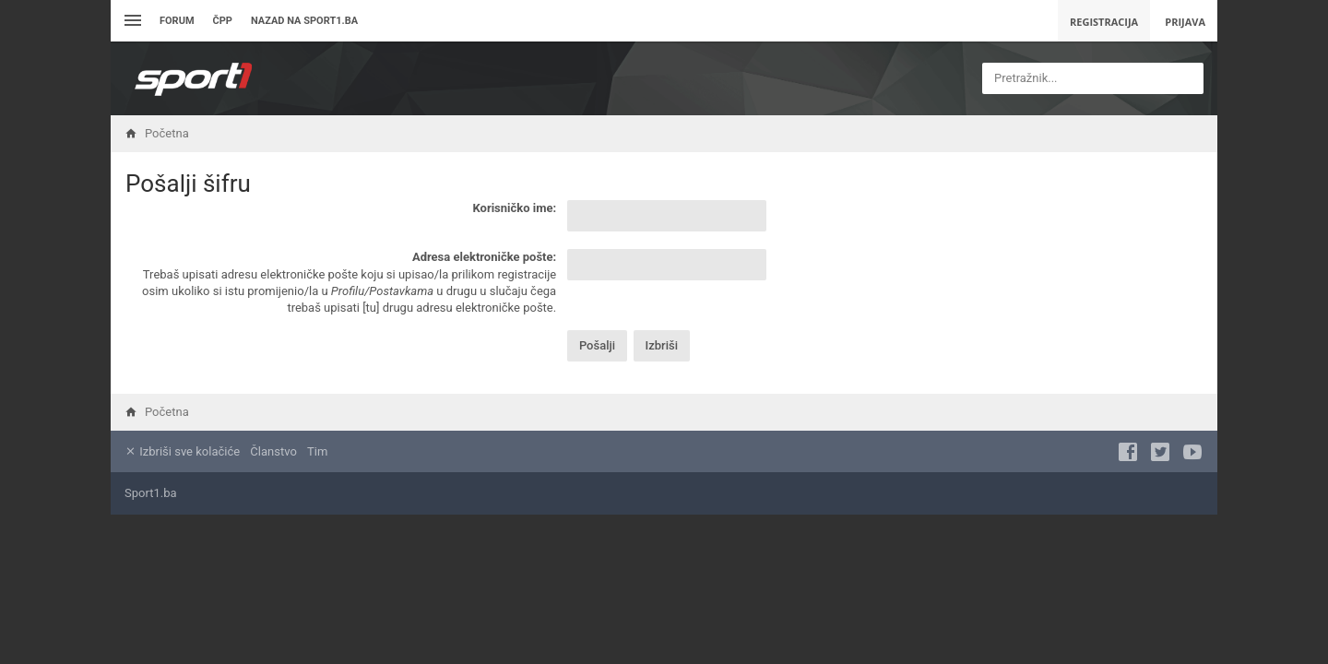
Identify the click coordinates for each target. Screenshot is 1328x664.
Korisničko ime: (514, 208)
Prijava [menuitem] (1185, 22)
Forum (177, 21)
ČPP (222, 21)
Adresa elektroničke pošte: (484, 257)
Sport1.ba (151, 493)
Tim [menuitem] (317, 451)
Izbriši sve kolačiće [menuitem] (182, 451)
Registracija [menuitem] (1104, 22)
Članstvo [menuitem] (273, 451)
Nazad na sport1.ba (304, 21)
